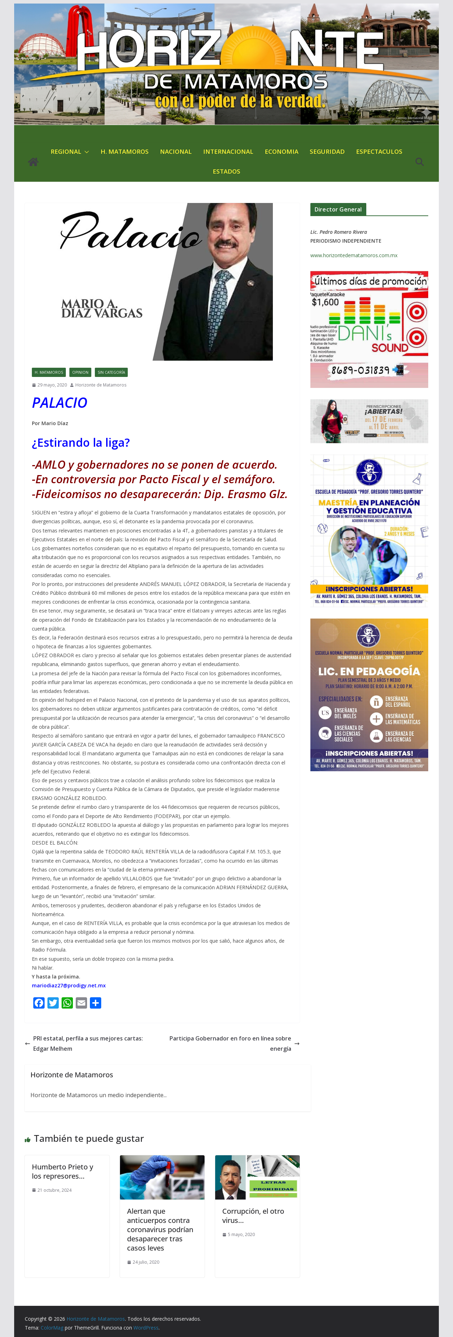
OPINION (80, 372)
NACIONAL (176, 151)
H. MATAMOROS (125, 151)
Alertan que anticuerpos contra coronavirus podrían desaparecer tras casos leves (160, 1229)
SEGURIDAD (327, 151)
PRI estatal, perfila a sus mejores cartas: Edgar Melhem (84, 1043)
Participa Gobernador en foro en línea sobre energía (235, 1043)
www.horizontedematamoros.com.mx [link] (353, 255)
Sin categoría (111, 372)
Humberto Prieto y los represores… (62, 1171)
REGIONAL (66, 151)
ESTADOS (226, 171)
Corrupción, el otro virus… (253, 1215)
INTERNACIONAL (228, 151)
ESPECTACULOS (379, 151)
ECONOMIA (281, 151)
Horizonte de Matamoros (100, 385)
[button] (85, 152)
